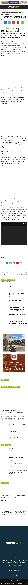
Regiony (2, 14)
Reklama (12, 579)
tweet (18, 265)
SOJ (6, 255)
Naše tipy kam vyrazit (15, 298)
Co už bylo (21, 12)
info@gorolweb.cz (18, 563)
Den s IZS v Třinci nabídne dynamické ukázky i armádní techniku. (17, 293)
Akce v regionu (15, 12)
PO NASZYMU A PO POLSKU (10, 385)
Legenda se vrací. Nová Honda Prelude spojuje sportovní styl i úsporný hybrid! (18, 307)
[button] (26, 7)
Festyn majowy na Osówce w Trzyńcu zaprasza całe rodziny (12, 410)
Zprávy (6, 10)
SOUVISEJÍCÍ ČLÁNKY (8, 278)
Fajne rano (12, 284)
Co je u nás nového (13, 10)
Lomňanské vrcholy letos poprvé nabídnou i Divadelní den (7, 511)
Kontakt (16, 579)
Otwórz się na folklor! (14, 435)
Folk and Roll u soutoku (21, 272)
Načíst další (14, 476)
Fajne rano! (3, 272)
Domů (2, 10)
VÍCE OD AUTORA (7, 280)
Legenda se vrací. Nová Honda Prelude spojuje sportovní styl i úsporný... (21, 511)
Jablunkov (7, 14)
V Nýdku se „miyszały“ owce (17, 312)
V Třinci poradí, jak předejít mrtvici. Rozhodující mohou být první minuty (18, 470)
